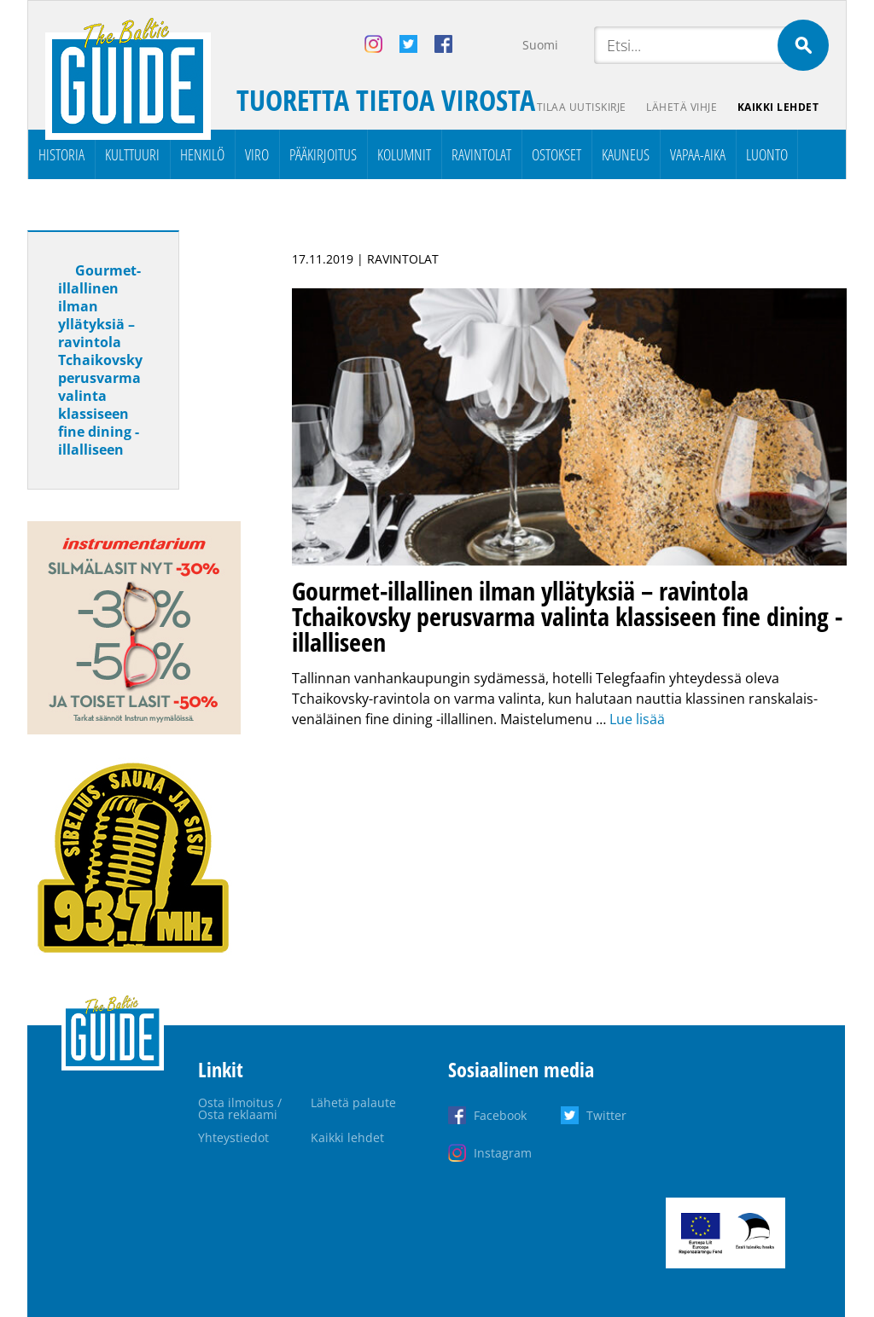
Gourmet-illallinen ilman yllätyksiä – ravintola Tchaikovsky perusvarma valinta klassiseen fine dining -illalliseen (100, 360)
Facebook (500, 1115)
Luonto (767, 154)
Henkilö (202, 154)
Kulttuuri (132, 154)
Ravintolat (481, 154)
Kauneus (626, 154)
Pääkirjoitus (323, 154)
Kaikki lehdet (778, 107)
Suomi (540, 45)
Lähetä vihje (681, 107)
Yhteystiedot (233, 1137)
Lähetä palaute (353, 1102)
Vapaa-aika (697, 154)
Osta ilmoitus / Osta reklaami (240, 1108)
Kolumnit (404, 154)
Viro (257, 154)
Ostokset (556, 154)
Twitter (606, 1115)
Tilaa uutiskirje (581, 107)
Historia (61, 154)
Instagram (503, 1153)
